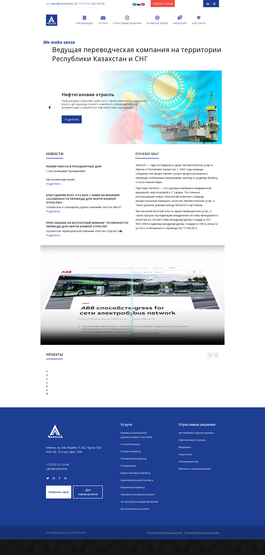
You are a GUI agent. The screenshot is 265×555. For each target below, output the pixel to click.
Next (215, 107)
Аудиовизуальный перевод (137, 495)
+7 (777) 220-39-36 (91, 3)
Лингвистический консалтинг (139, 510)
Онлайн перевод (131, 467)
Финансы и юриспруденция (195, 484)
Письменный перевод (134, 474)
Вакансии (180, 20)
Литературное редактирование (140, 517)
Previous (49, 107)
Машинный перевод (133, 503)
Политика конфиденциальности (162, 548)
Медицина (185, 462)
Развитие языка (157, 20)
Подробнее (72, 119)
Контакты (199, 20)
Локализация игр (189, 477)
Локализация (129, 481)
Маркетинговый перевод (136, 488)
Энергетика (186, 470)
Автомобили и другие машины (197, 448)
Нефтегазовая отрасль (193, 455)
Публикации (84, 20)
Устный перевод (131, 459)
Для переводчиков (88, 507)
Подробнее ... (54, 183)
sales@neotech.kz (62, 3)
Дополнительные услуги (136, 524)
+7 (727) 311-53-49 (57, 480)
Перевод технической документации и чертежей (137, 450)
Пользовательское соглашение (202, 548)
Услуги (103, 20)
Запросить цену (58, 507)
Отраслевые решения (127, 20)
